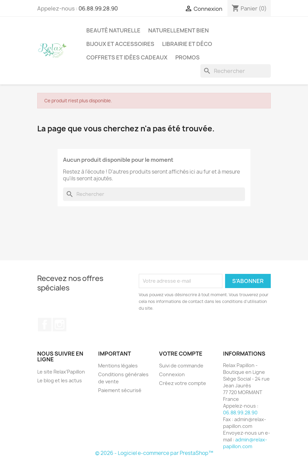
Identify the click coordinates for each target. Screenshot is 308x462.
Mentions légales (118, 365)
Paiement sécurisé (119, 390)
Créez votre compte (182, 383)
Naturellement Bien (178, 30)
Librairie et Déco (187, 44)
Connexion (172, 374)
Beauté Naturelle (113, 30)
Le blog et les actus (59, 380)
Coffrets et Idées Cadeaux (127, 57)
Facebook (44, 324)
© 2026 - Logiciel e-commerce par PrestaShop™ (154, 453)
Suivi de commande (181, 365)
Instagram (59, 324)
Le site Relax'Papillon (61, 371)
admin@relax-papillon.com (245, 443)
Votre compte (180, 353)
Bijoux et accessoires (120, 44)
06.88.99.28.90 (98, 8)
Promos (187, 57)
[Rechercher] (235, 71)
